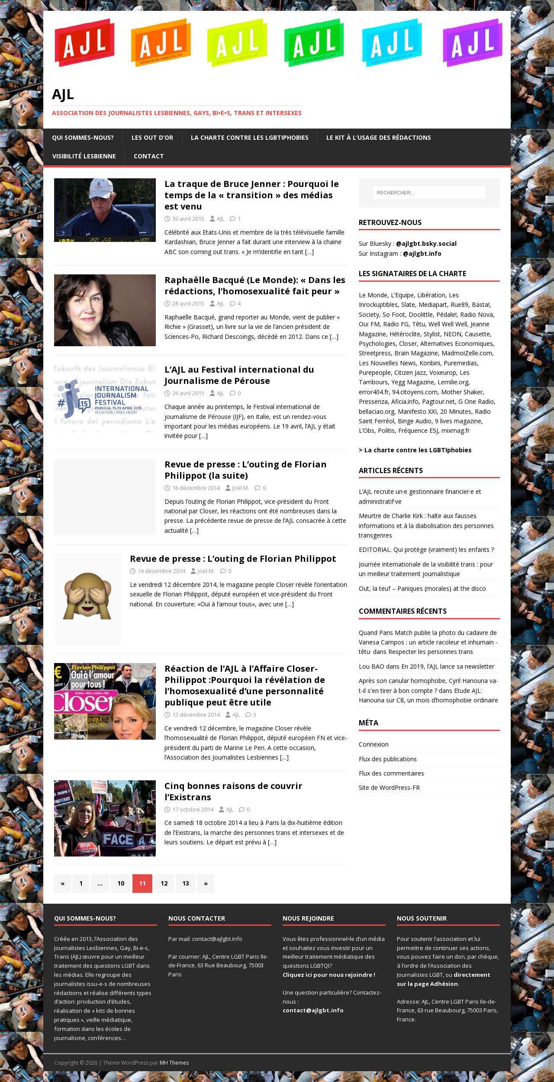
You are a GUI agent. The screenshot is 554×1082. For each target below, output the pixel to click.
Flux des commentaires (391, 773)
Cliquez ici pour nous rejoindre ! (329, 975)
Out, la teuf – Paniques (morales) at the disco (422, 588)
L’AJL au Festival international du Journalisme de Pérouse (239, 375)
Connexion (374, 744)
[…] (309, 252)
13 (185, 883)
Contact (149, 156)
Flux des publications (388, 759)
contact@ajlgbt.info (217, 939)
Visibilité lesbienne (84, 156)
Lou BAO (371, 666)
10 (120, 883)
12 (164, 883)
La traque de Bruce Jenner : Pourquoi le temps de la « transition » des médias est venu (251, 195)
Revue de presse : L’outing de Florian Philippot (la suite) (245, 469)
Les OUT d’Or (152, 137)
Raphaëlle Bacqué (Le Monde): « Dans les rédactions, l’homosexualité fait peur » (254, 285)
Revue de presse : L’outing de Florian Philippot (233, 558)
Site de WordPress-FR (389, 787)
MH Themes (174, 1062)
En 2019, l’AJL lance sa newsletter (447, 666)
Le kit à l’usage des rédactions (378, 137)
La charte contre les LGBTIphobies (250, 137)
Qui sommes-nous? (83, 137)
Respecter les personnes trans (430, 651)
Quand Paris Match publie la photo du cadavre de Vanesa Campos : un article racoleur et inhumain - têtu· (428, 642)
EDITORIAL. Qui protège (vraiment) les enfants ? (426, 549)
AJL (220, 218)
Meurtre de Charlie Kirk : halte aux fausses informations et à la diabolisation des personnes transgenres (426, 525)
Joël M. (240, 488)
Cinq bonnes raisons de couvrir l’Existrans (233, 791)
